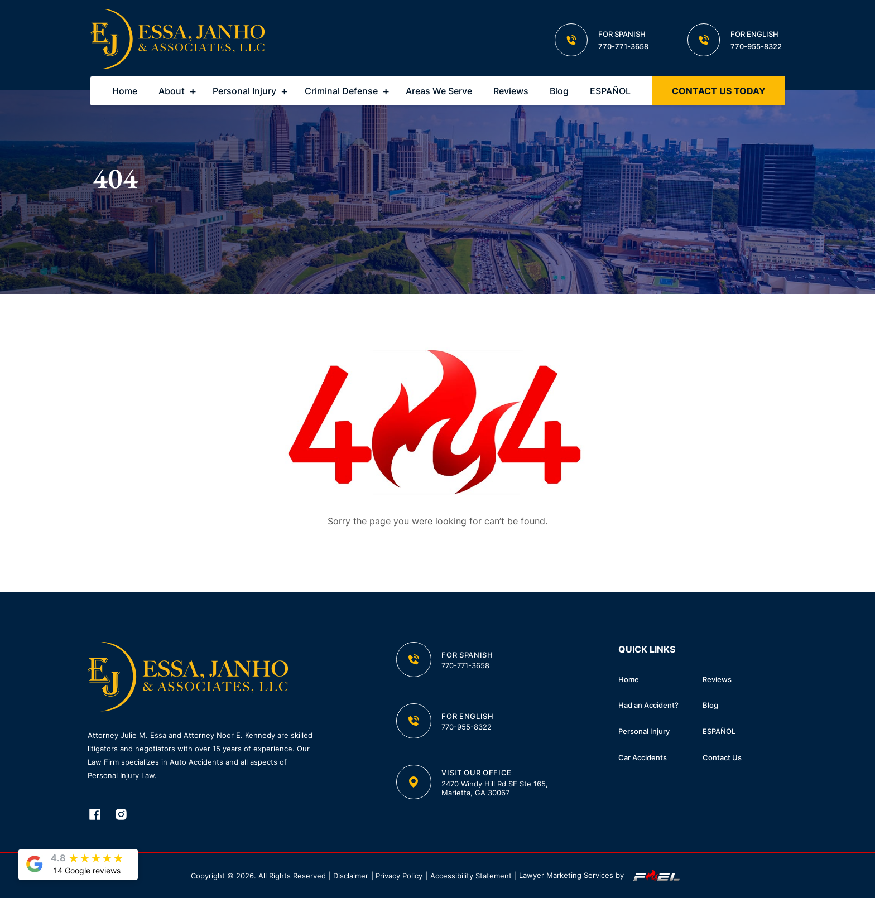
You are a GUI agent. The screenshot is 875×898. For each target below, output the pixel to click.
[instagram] (127, 815)
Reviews (510, 90)
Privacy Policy (399, 875)
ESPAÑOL (610, 90)
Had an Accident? (648, 705)
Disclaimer (350, 875)
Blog (559, 90)
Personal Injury (244, 90)
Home (124, 90)
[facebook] (101, 815)
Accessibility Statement (471, 875)
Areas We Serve (439, 90)
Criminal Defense (341, 90)
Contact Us (722, 757)
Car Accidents (642, 757)
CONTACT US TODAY (719, 90)
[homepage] (178, 40)
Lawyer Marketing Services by (601, 876)
